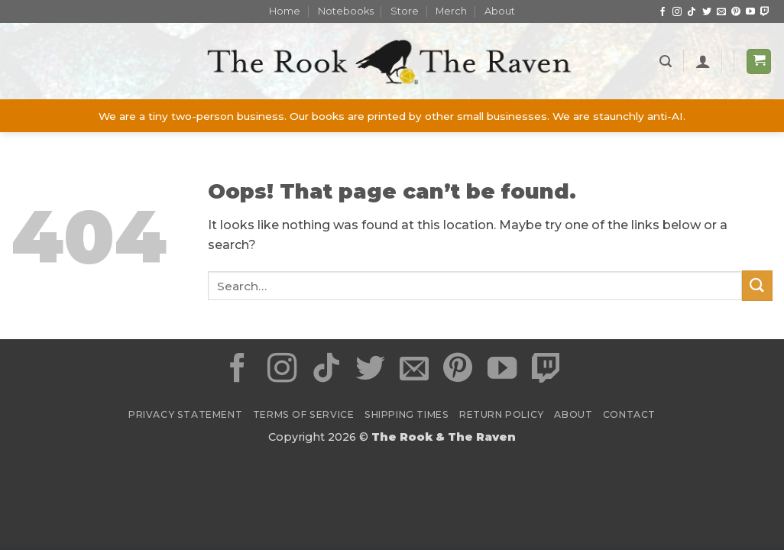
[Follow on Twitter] (706, 12)
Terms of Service (304, 414)
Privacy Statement (185, 414)
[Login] (703, 61)
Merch (451, 11)
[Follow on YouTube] (750, 12)
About (499, 11)
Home (284, 11)
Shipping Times (406, 414)
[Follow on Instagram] (677, 12)
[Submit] (757, 285)
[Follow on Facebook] (662, 12)
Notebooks (346, 11)
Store (404, 11)
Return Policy (501, 414)
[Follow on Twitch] (764, 12)
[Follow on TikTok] (691, 12)
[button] (665, 61)
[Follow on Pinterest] (735, 12)
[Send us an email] (721, 12)
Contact (629, 414)
